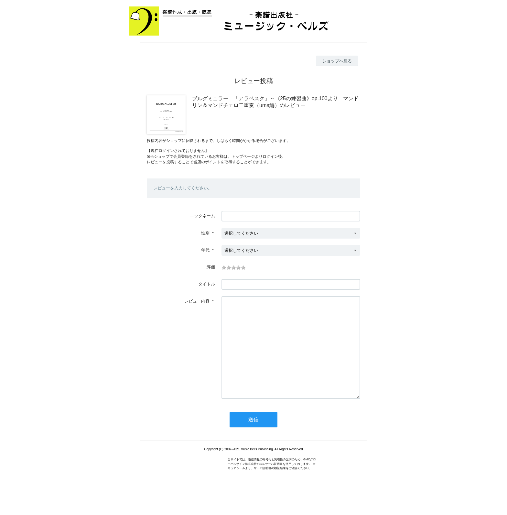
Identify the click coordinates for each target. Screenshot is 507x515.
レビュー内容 (197, 301)
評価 (211, 267)
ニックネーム (202, 215)
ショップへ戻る (337, 61)
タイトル (206, 284)
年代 (205, 250)
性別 (205, 233)
